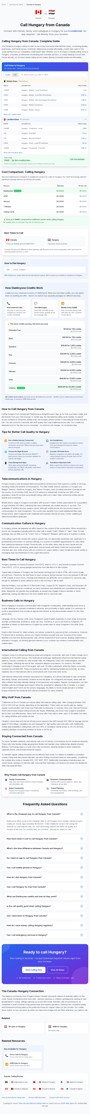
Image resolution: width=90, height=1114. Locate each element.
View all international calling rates (32, 1103)
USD (15, 75)
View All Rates (57, 970)
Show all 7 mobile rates (12, 114)
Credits (8, 75)
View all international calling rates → (14, 1097)
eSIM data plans (67, 1103)
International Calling (16, 4)
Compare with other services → (60, 1097)
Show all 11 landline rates (13, 153)
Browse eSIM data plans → (38, 1097)
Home (4, 4)
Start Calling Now (34, 970)
